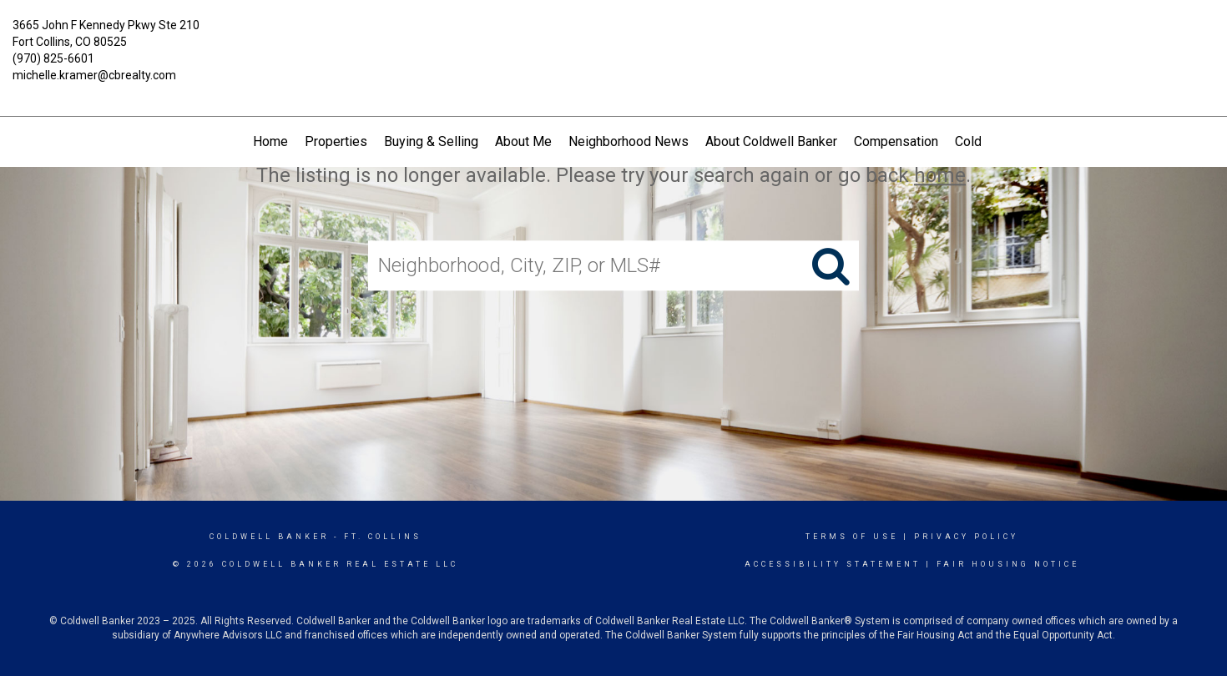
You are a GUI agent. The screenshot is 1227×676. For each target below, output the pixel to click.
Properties (336, 141)
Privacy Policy (966, 536)
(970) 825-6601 (53, 58)
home (940, 175)
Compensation (896, 141)
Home (270, 141)
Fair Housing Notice (1008, 564)
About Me (523, 141)
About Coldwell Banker (771, 141)
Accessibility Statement (833, 564)
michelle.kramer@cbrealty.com (94, 75)
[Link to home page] (613, 38)
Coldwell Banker (269, 536)
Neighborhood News (628, 141)
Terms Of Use (851, 536)
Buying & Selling (431, 141)
